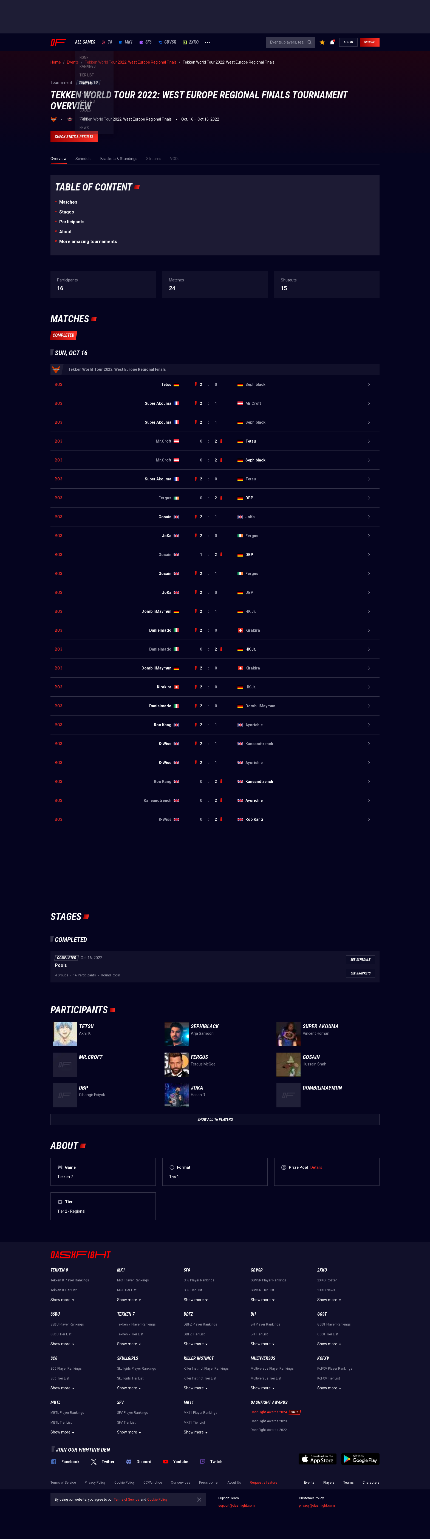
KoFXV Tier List (328, 1378)
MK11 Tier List (194, 1422)
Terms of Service (63, 1482)
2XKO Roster (327, 1280)
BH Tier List (259, 1334)
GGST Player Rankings (334, 1324)
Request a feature (263, 1482)
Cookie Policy (124, 1482)
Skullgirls (127, 1358)
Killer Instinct (199, 1358)
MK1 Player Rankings (133, 1280)
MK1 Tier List (127, 1290)
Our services (180, 1482)
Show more (63, 1300)
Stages (66, 212)
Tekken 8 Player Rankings (69, 1280)
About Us (234, 1482)
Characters (371, 1482)
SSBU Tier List (61, 1334)
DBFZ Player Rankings (200, 1324)
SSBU (55, 1314)
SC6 (53, 1358)
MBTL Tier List (61, 1422)
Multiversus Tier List (266, 1378)
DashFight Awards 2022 (269, 1430)
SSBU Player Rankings (67, 1324)
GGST (322, 1314)
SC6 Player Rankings (66, 1368)
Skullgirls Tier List (130, 1378)
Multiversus (263, 1358)
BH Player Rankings (265, 1324)
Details (316, 1167)
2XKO (191, 42)
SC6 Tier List (59, 1378)
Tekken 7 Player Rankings (136, 1324)
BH (253, 1314)
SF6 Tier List (193, 1290)
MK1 (126, 42)
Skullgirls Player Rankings (136, 1368)
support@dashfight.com (236, 1505)
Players (329, 1482)
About (65, 231)
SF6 (145, 42)
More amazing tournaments (88, 241)
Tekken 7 (126, 1314)
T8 (107, 42)
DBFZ (188, 1314)
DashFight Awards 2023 (269, 1421)
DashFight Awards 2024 (269, 1412)
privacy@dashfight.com (317, 1505)
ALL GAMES (85, 42)
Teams (348, 1482)
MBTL (55, 1402)
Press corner (209, 1482)
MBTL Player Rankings (67, 1413)
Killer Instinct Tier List (200, 1378)
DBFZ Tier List (194, 1334)
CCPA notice (152, 1482)
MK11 (189, 1402)
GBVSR (167, 42)
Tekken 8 (59, 1270)
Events (309, 1482)
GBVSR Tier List (262, 1290)
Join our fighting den (83, 1449)
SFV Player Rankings (132, 1413)
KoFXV (323, 1358)
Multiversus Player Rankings (272, 1368)
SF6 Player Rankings (199, 1280)
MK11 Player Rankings (200, 1413)
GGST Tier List (327, 1334)
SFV (120, 1402)
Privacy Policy (95, 1482)
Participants (71, 221)
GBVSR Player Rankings (269, 1280)
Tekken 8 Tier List (63, 1290)
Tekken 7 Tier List (130, 1334)
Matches (68, 202)
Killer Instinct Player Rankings (206, 1368)
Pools (61, 965)
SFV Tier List (126, 1422)
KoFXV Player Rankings (334, 1368)
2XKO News (326, 1290)
